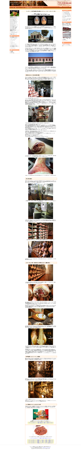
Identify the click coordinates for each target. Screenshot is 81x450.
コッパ (12, 41)
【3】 (70, 16)
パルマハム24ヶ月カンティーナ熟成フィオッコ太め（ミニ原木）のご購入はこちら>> (41, 441)
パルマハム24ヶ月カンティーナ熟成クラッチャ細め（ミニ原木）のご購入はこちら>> (41, 440)
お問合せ (70, 6)
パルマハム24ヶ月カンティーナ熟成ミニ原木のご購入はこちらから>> (41, 438)
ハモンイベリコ (13, 48)
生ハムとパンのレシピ (14, 22)
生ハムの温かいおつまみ (14, 26)
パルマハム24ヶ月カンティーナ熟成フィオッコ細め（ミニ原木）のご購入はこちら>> (41, 442)
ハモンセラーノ (13, 47)
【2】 (68, 16)
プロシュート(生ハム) (14, 38)
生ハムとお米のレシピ (14, 20)
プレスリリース (65, 6)
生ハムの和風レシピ (13, 29)
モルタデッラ (13, 42)
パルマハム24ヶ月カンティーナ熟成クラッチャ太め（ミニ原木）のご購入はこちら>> (41, 439)
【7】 (65, 20)
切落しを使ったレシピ (14, 34)
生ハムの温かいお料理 (14, 27)
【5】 (65, 17)
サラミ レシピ (12, 33)
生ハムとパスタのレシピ (14, 21)
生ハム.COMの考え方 (66, 11)
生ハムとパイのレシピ (14, 23)
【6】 (63, 20)
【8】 (66, 20)
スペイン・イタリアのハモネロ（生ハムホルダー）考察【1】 (66, 19)
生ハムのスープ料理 (13, 28)
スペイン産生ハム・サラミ (14, 46)
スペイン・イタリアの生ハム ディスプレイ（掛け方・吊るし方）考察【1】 (66, 16)
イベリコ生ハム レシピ (14, 32)
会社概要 (60, 6)
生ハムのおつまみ (13, 25)
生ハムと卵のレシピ (13, 19)
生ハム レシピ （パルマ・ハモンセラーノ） (14, 31)
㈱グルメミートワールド (46, 447)
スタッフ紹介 (12, 52)
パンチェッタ (13, 40)
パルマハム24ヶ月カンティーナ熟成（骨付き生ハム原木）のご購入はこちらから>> (41, 422)
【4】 (63, 17)
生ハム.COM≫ (12, 7)
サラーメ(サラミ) (13, 39)
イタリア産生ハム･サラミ (13, 37)
